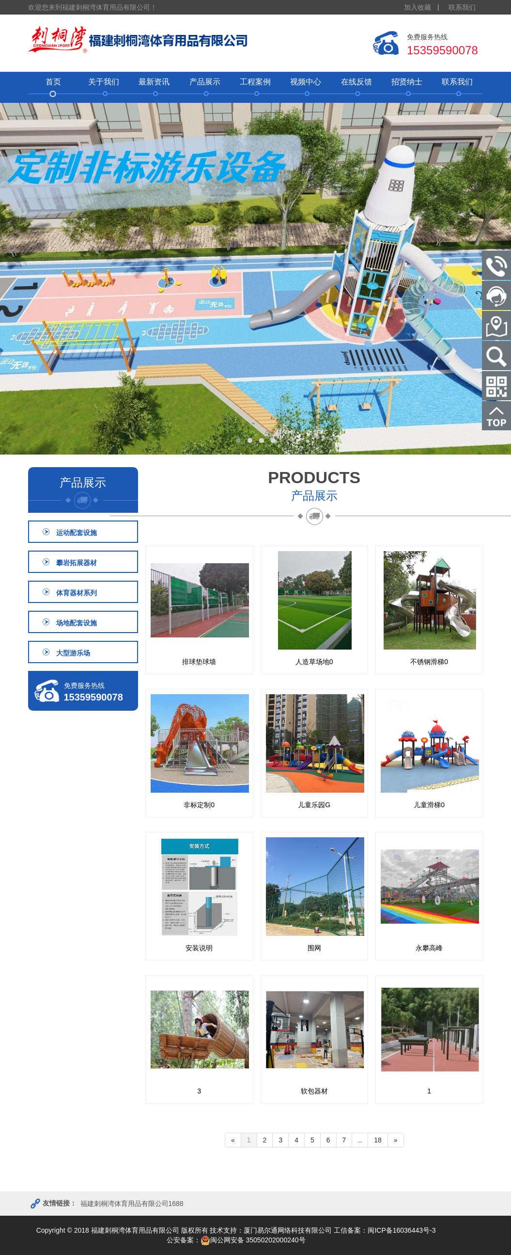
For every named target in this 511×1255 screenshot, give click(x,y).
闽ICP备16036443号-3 (401, 1230)
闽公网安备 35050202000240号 (253, 1240)
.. (360, 1140)
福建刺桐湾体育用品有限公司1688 (132, 1203)
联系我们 (462, 7)
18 (378, 1140)
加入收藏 (417, 7)
